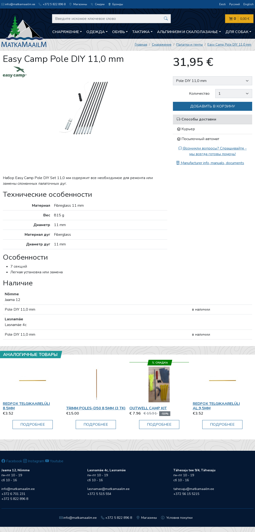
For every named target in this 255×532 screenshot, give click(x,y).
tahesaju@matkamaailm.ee (193, 489)
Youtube (54, 461)
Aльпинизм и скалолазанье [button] (187, 31)
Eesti (222, 4)
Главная (141, 44)
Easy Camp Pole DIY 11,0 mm (229, 44)
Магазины (78, 4)
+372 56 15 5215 (186, 494)
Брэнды (115, 4)
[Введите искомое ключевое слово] (111, 18)
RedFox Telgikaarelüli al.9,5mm (216, 406)
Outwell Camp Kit (148, 408)
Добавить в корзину (212, 106)
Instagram (33, 461)
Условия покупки (177, 517)
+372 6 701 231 (13, 494)
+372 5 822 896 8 (52, 4)
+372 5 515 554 (99, 494)
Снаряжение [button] (65, 31)
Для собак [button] (236, 31)
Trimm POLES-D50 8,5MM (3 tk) (96, 408)
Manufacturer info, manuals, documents (210, 163)
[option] (85, 107)
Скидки (98, 4)
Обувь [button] (118, 31)
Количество (199, 93)
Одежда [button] (95, 31)
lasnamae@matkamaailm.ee (108, 489)
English (248, 4)
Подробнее (32, 424)
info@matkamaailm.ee (18, 4)
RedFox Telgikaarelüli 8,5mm (26, 406)
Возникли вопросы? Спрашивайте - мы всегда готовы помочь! (212, 151)
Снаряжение (161, 44)
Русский (234, 4)
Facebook (11, 461)
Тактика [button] (141, 31)
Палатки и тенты (189, 44)
